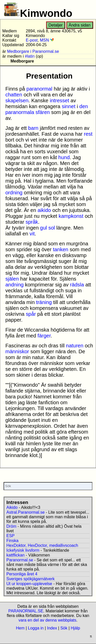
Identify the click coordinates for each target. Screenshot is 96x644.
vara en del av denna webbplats (47, 620)
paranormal (39, 89)
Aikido (12, 507)
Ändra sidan (79, 25)
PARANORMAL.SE (25, 611)
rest (88, 134)
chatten (13, 94)
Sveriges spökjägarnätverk (30, 579)
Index (52, 628)
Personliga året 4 (21, 574)
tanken (60, 249)
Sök (64, 628)
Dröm (11, 526)
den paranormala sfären (46, 109)
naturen (74, 345)
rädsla (77, 284)
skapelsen (16, 100)
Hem (20, 628)
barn (33, 128)
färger (44, 335)
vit (32, 233)
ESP (10, 536)
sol (51, 228)
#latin (30, 56)
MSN (47, 40)
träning (44, 302)
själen (12, 279)
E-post (32, 40)
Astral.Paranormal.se (25, 512)
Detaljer (55, 25)
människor (17, 351)
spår (31, 314)
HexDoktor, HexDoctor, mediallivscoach (42, 545)
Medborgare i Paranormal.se (33, 51)
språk (32, 222)
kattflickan (15, 555)
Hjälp (75, 628)
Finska (12, 540)
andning (14, 284)
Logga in (36, 628)
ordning (14, 192)
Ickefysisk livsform (22, 550)
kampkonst (71, 216)
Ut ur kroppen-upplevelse (29, 584)
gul (43, 228)
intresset (59, 100)
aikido (44, 210)
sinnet (68, 106)
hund (64, 157)
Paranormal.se (19, 560)
